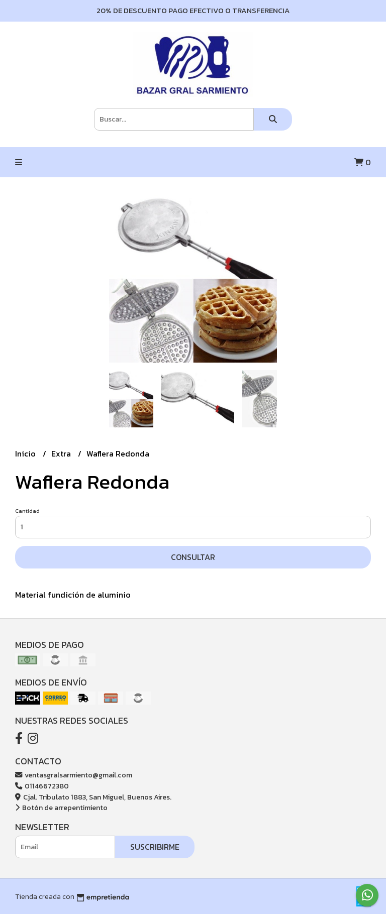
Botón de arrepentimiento (61, 807)
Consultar (193, 557)
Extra (62, 453)
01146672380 (42, 785)
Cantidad (27, 511)
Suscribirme (154, 847)
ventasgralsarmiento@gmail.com (73, 774)
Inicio (26, 453)
